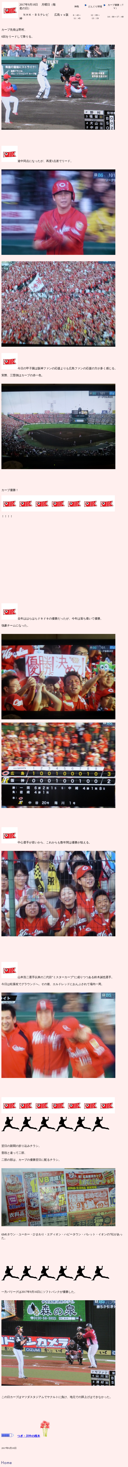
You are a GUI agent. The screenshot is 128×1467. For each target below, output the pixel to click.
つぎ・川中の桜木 (25, 1435)
